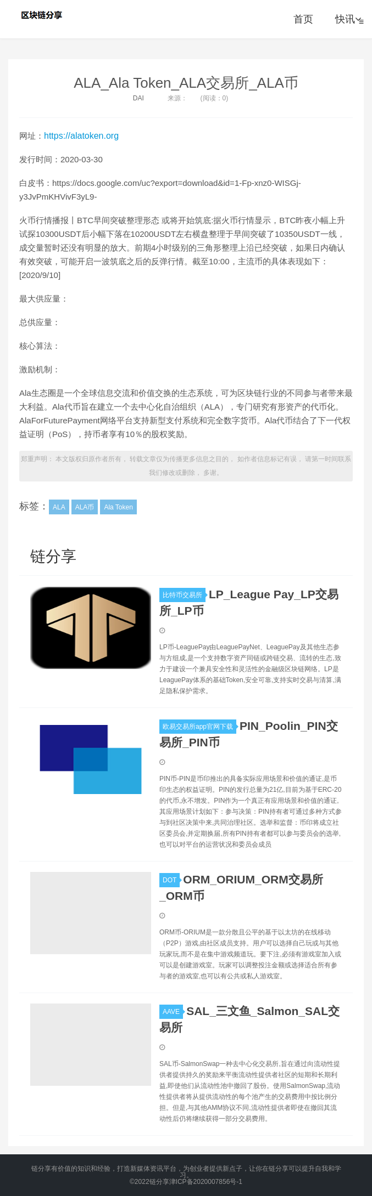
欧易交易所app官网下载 (199, 726)
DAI (138, 98)
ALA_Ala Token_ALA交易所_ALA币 (186, 83)
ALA (59, 507)
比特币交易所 (184, 595)
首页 (303, 19)
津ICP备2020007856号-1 (205, 1182)
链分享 (42, 14)
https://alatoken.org (81, 135)
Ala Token (118, 507)
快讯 (348, 19)
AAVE (173, 1012)
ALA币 (85, 507)
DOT (171, 880)
